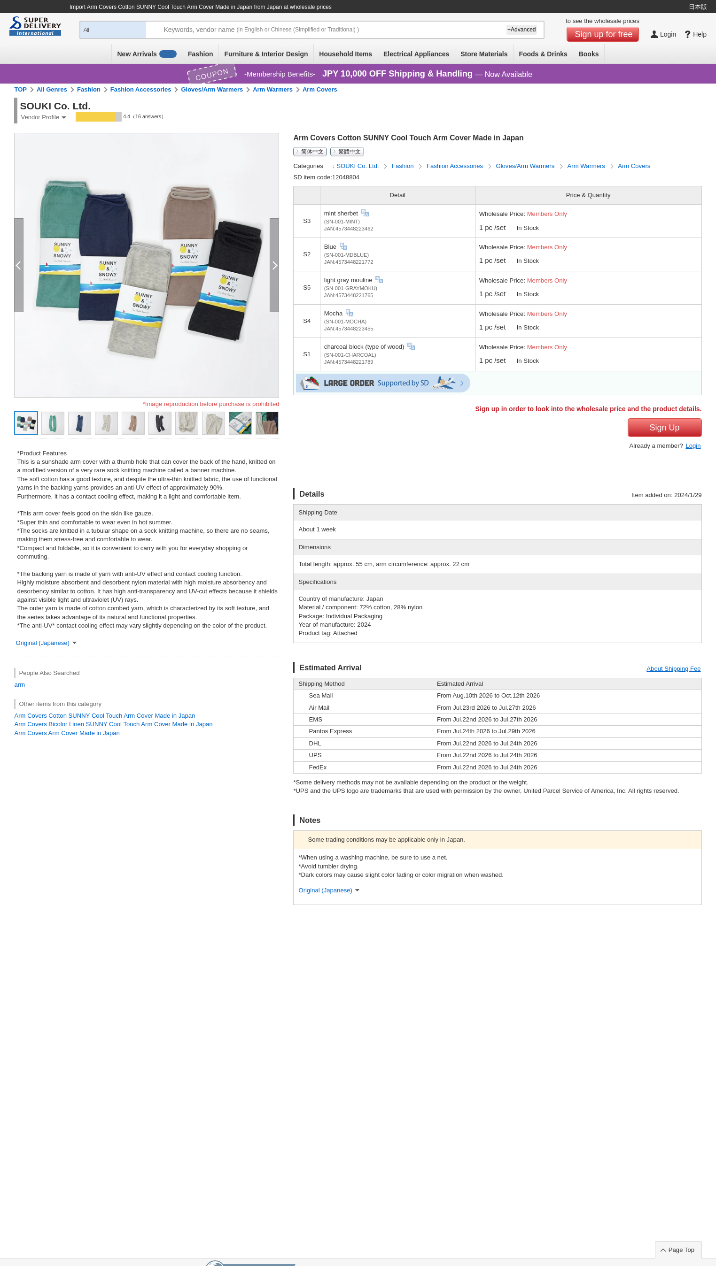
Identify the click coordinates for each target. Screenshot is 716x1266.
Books (589, 54)
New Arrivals (147, 54)
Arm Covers (320, 89)
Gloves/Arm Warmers (212, 89)
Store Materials (483, 54)
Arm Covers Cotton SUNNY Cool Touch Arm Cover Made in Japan (104, 715)
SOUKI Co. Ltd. (358, 165)
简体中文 (312, 151)
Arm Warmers (273, 89)
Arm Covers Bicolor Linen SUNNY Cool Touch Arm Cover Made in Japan (113, 724)
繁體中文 (349, 151)
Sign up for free (604, 34)
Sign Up (664, 427)
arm (19, 684)
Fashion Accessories (140, 89)
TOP (20, 89)
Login (692, 445)
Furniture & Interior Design (266, 54)
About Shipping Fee (673, 668)
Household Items (345, 54)
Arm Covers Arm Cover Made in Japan (66, 733)
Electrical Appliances (416, 54)
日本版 (698, 6)
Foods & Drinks (543, 54)
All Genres (52, 89)
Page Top (681, 1249)
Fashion (200, 54)
